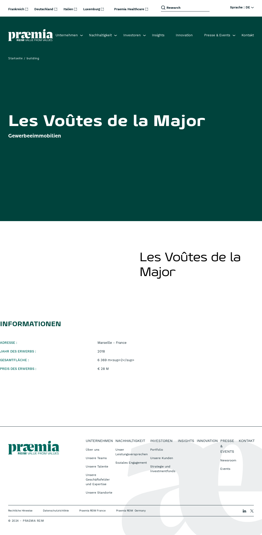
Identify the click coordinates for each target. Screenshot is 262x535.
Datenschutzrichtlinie (56, 510)
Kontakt (248, 35)
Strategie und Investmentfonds (162, 469)
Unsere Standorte (99, 492)
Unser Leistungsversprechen (131, 452)
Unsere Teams (96, 458)
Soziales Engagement (131, 462)
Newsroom (228, 460)
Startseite (15, 58)
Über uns (92, 449)
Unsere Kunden (161, 458)
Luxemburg (92, 9)
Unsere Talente (97, 466)
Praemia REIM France (92, 510)
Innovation (184, 35)
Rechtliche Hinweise (20, 510)
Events (225, 469)
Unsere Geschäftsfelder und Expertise (98, 479)
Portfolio (156, 449)
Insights (158, 35)
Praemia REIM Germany (131, 510)
